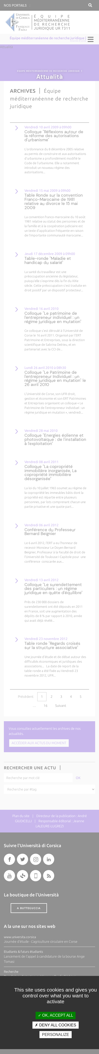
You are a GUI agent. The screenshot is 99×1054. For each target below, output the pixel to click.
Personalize (55, 1035)
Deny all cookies (55, 1025)
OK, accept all (55, 1015)
